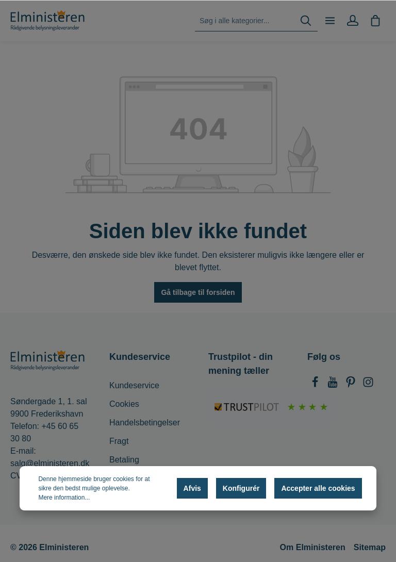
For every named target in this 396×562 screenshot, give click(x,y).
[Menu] (330, 20)
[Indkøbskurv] (375, 20)
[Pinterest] (351, 385)
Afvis (192, 488)
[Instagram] (368, 385)
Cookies (124, 404)
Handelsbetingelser (144, 422)
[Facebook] (316, 385)
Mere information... (64, 497)
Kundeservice (134, 385)
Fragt (118, 441)
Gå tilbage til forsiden (198, 292)
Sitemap (370, 547)
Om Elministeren (312, 547)
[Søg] (306, 20)
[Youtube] (333, 385)
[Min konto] (352, 20)
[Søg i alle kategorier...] (244, 20)
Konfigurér (241, 488)
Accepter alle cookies (318, 488)
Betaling (124, 459)
